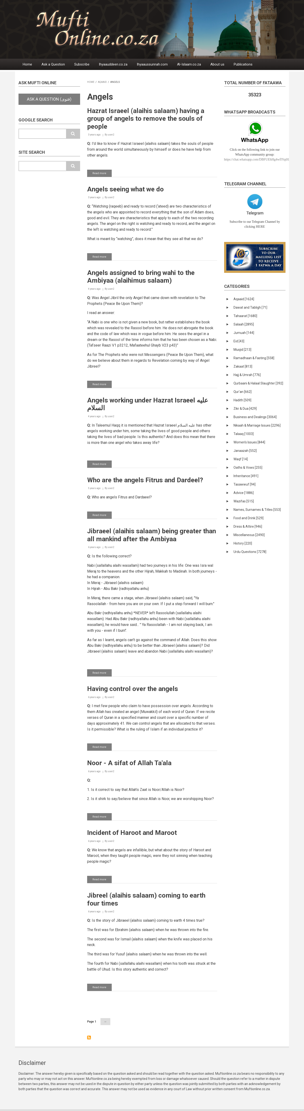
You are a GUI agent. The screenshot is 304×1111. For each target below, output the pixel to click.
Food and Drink (248, 518)
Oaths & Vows (248, 467)
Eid (239, 341)
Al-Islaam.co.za (189, 64)
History (243, 543)
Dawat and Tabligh (250, 307)
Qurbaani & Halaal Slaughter (258, 383)
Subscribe (81, 64)
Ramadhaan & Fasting (254, 358)
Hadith (242, 400)
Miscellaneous (249, 535)
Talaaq (244, 434)
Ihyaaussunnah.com (152, 64)
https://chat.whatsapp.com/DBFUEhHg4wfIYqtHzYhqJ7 (261, 159)
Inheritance (246, 476)
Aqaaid (102, 82)
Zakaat (243, 366)
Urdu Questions (250, 552)
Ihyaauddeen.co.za (113, 64)
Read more (102, 174)
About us (217, 64)
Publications (243, 64)
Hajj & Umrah (247, 375)
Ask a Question (53, 64)
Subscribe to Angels (89, 1037)
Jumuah (244, 333)
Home (27, 64)
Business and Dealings (255, 417)
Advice (244, 493)
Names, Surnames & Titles (257, 510)
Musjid (242, 349)
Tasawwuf (245, 484)
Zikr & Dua (245, 408)
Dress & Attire (248, 526)
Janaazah (245, 451)
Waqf (241, 459)
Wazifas (244, 501)
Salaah (244, 324)
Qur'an (243, 392)
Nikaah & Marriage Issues (257, 425)
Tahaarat (245, 316)
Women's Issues (249, 442)
